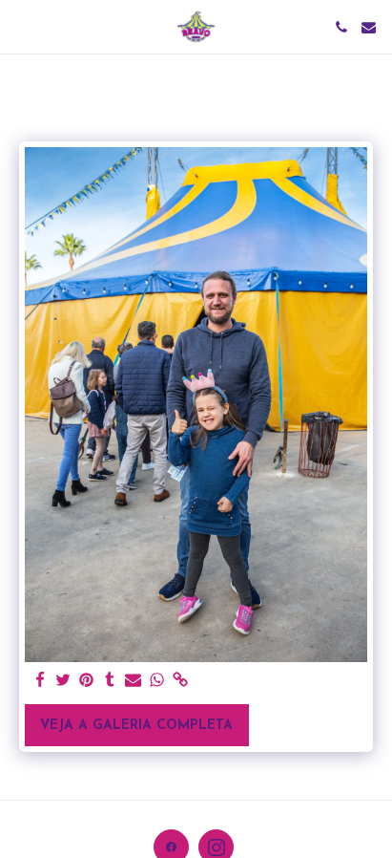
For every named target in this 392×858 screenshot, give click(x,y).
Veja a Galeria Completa (136, 726)
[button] (21, 27)
